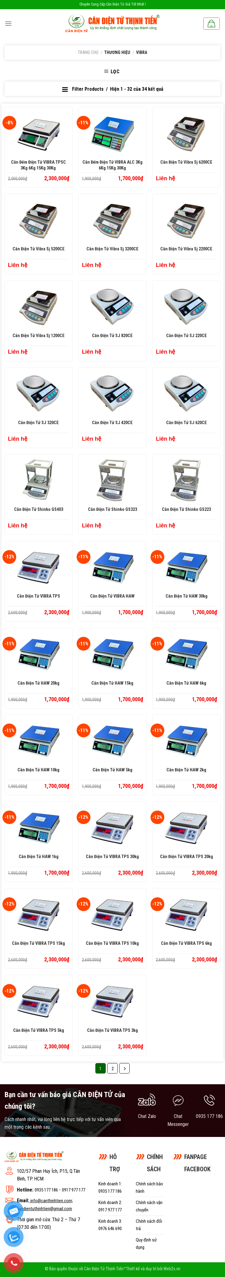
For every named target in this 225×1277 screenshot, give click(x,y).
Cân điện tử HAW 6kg (186, 683)
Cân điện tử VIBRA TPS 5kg (38, 1030)
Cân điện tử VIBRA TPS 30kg (112, 856)
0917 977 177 (73, 1190)
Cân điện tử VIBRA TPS (38, 596)
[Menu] (8, 23)
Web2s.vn (171, 1268)
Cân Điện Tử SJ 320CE (38, 422)
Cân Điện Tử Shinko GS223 (186, 509)
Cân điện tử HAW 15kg (112, 683)
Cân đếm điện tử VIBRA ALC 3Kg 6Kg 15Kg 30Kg (112, 165)
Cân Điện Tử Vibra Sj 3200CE (112, 249)
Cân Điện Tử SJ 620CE (186, 422)
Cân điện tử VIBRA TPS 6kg (186, 943)
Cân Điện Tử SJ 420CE (112, 422)
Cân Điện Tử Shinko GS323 (112, 509)
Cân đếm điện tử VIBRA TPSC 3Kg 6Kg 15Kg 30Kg (38, 165)
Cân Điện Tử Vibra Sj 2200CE (186, 249)
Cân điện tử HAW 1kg (39, 856)
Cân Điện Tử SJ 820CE (112, 335)
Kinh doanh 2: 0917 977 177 (110, 1206)
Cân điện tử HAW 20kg (38, 683)
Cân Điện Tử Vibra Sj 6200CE (186, 162)
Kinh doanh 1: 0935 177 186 (110, 1187)
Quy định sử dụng (146, 1243)
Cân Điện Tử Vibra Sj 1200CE (39, 335)
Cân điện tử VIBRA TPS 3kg (112, 1030)
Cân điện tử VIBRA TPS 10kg (112, 943)
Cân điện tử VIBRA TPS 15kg (38, 943)
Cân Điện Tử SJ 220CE (186, 335)
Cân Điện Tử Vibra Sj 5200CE (39, 249)
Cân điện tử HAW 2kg (186, 770)
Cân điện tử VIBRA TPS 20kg (186, 856)
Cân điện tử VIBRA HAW (112, 596)
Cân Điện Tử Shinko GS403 (38, 509)
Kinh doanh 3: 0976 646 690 (110, 1224)
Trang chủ (88, 52)
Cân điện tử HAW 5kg (112, 770)
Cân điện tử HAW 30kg (187, 596)
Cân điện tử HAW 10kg (38, 770)
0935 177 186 (46, 1190)
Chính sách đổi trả (149, 1224)
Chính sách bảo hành (149, 1187)
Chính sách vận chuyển (149, 1206)
